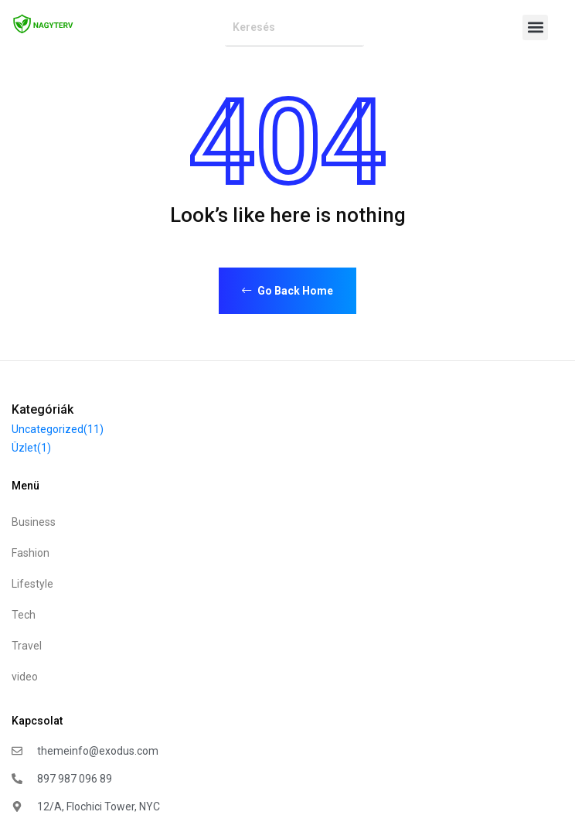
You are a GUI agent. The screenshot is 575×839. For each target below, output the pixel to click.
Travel (27, 645)
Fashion (30, 553)
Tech (24, 615)
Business (34, 522)
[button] (535, 27)
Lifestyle (32, 584)
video (25, 676)
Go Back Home (287, 291)
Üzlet (31, 447)
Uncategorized (58, 429)
